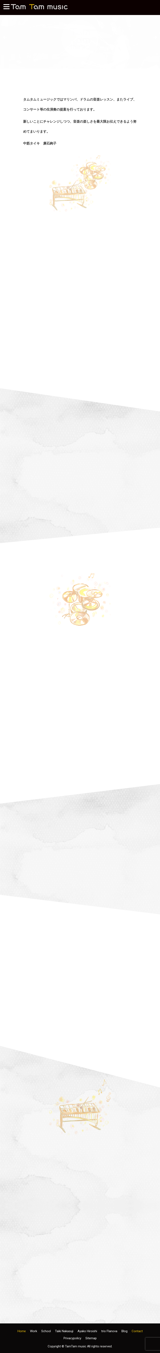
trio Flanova (109, 1331)
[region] (80, 39)
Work (33, 1331)
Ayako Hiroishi (87, 1331)
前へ (5, 38)
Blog (124, 1331)
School (46, 1331)
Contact (137, 1331)
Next (155, 38)
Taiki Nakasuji (64, 1331)
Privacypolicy (72, 1338)
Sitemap (91, 1338)
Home (22, 1331)
